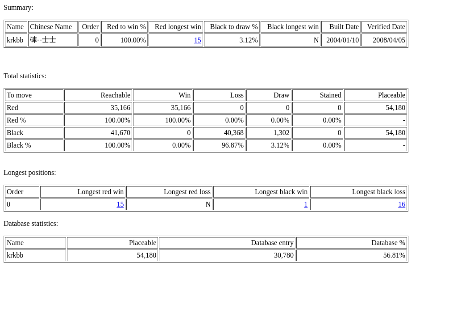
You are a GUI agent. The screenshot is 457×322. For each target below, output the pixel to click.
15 (197, 40)
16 (401, 204)
